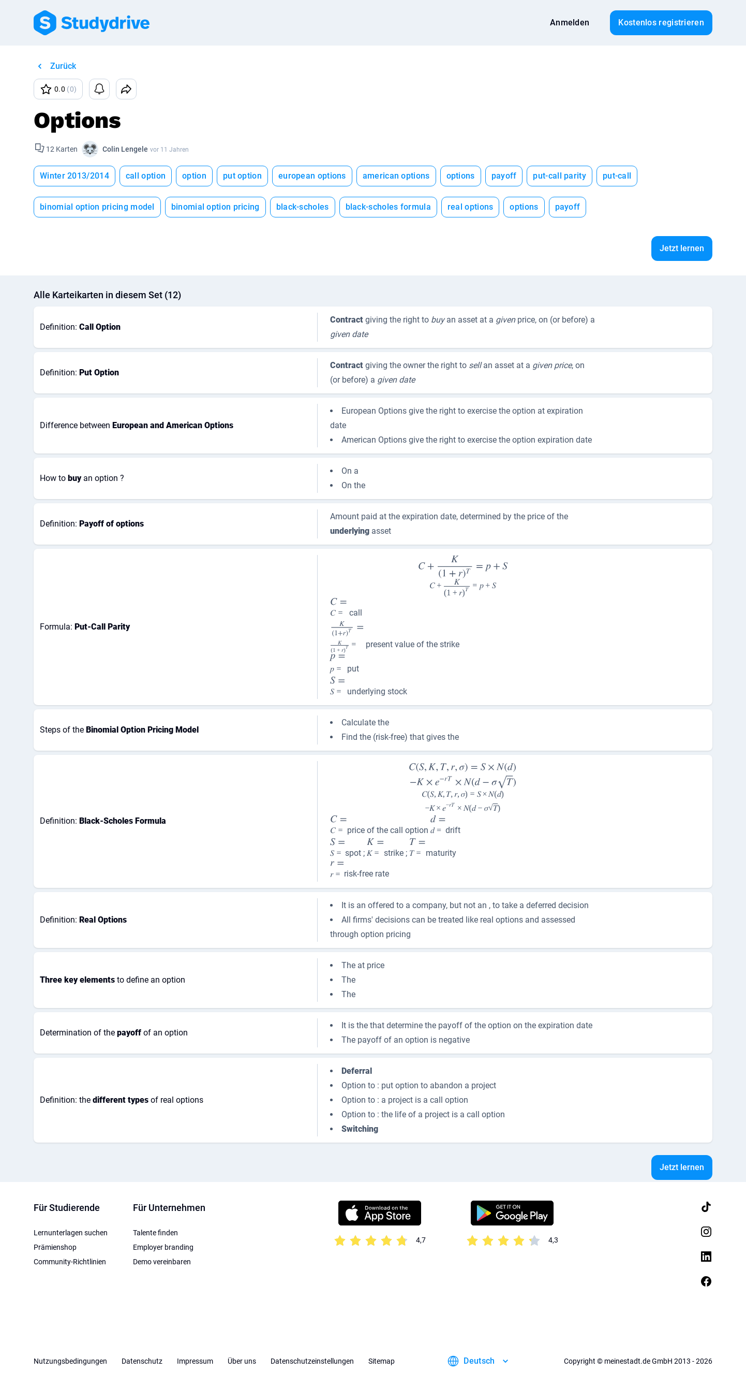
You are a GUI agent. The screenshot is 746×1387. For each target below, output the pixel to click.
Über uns (242, 1361)
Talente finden (155, 1233)
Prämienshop (55, 1247)
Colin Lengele (125, 149)
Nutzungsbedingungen (70, 1361)
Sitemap (381, 1361)
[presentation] (463, 576)
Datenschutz (142, 1361)
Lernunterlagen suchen (71, 1233)
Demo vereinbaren (162, 1262)
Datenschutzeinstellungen (312, 1361)
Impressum (195, 1361)
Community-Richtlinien (70, 1262)
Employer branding (163, 1247)
